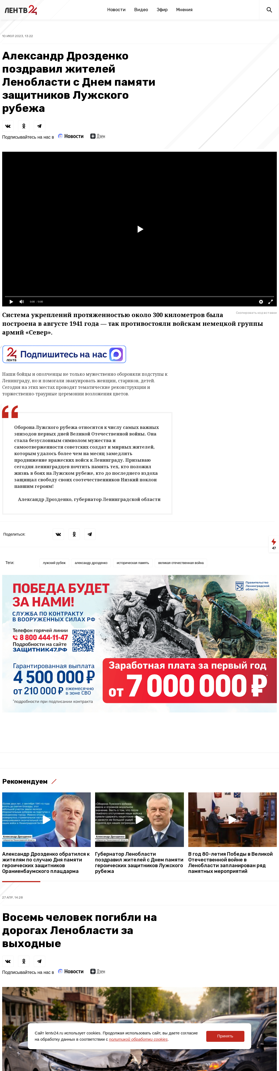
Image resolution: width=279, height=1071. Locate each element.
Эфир (162, 9)
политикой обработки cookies (138, 1039)
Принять (225, 1036)
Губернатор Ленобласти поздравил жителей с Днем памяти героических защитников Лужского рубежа (139, 862)
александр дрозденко (91, 563)
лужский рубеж (54, 563)
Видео (141, 9)
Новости (116, 9)
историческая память (133, 563)
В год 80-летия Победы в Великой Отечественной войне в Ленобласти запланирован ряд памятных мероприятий (230, 862)
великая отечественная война (181, 563)
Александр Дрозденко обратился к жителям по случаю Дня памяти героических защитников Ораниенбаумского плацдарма (46, 862)
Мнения (184, 9)
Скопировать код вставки (256, 313)
